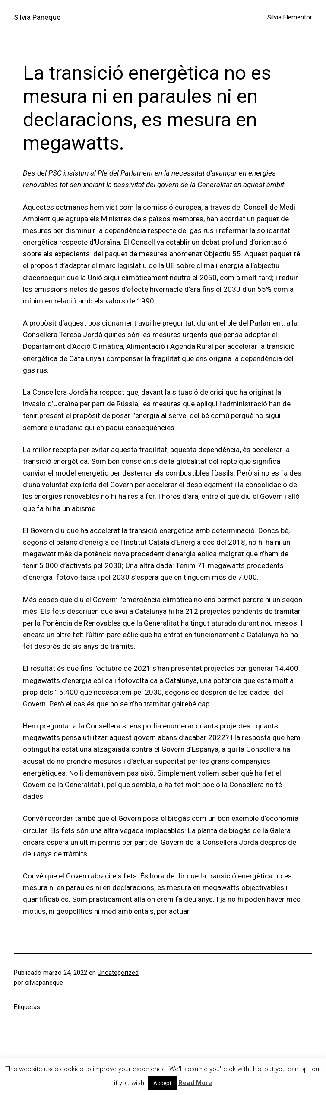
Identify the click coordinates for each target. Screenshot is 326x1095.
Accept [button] (162, 1083)
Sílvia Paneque (37, 17)
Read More (195, 1083)
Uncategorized (118, 973)
